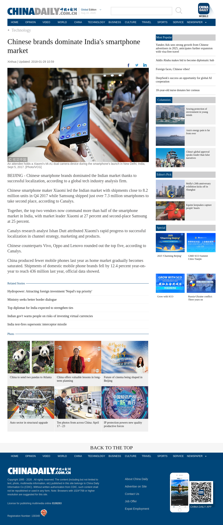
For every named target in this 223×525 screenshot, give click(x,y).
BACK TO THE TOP (111, 447)
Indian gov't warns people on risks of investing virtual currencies (50, 316)
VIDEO (46, 22)
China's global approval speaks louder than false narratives (198, 154)
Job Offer (131, 501)
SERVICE (178, 22)
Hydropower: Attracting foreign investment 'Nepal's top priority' (49, 291)
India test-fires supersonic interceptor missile (37, 324)
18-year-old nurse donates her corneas (178, 90)
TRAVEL (146, 22)
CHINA (78, 22)
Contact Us (132, 494)
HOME (14, 22)
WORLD (62, 22)
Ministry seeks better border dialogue (32, 299)
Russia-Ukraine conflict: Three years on (200, 298)
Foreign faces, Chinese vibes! (173, 69)
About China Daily (136, 479)
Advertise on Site (136, 486)
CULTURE (130, 22)
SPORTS (162, 22)
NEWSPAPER (194, 22)
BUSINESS (115, 22)
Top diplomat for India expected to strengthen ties (40, 308)
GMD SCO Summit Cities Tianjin (198, 257)
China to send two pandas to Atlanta (31, 377)
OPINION (30, 22)
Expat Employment (137, 508)
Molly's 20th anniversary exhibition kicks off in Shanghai (198, 186)
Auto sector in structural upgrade (29, 422)
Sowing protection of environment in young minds (197, 112)
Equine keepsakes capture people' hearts (199, 207)
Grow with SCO (165, 296)
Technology (21, 30)
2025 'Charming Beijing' (169, 255)
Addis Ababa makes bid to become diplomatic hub (185, 60)
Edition (88, 9)
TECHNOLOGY (96, 22)
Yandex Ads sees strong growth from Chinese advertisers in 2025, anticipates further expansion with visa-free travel (184, 48)
